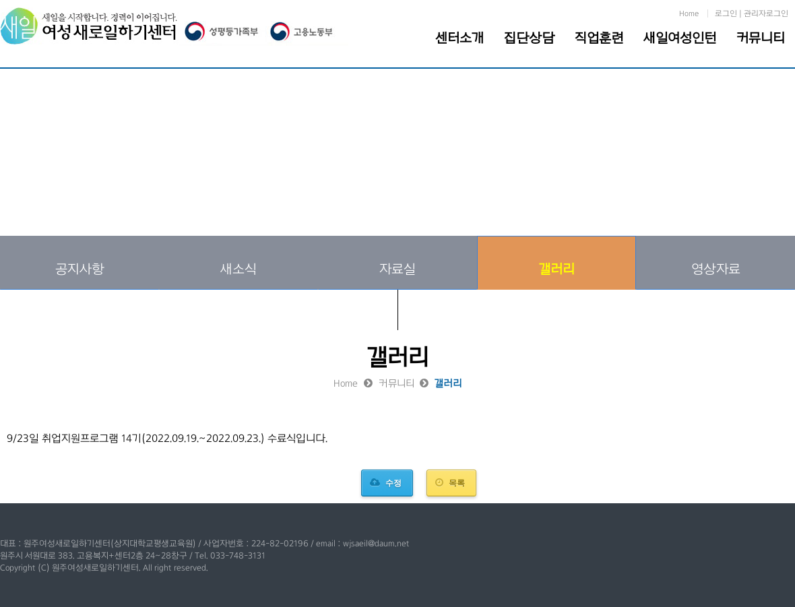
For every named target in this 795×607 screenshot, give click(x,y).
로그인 (726, 13)
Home (689, 13)
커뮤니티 (760, 37)
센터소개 (459, 37)
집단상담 (529, 37)
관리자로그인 (766, 13)
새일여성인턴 (679, 37)
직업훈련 (599, 37)
